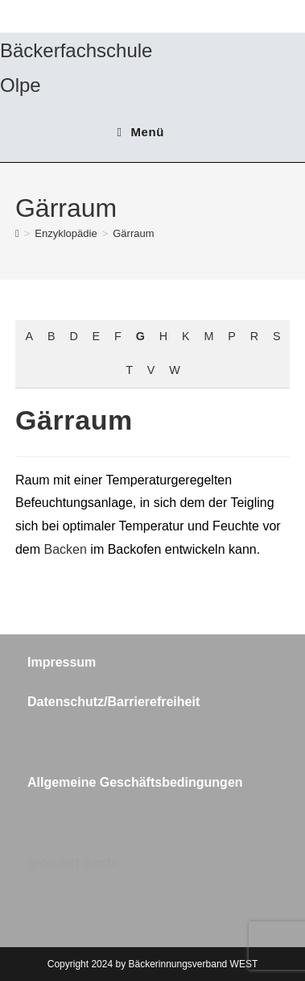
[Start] (17, 233)
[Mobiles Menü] (140, 132)
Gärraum (133, 233)
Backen (65, 549)
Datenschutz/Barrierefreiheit (113, 702)
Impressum (61, 662)
